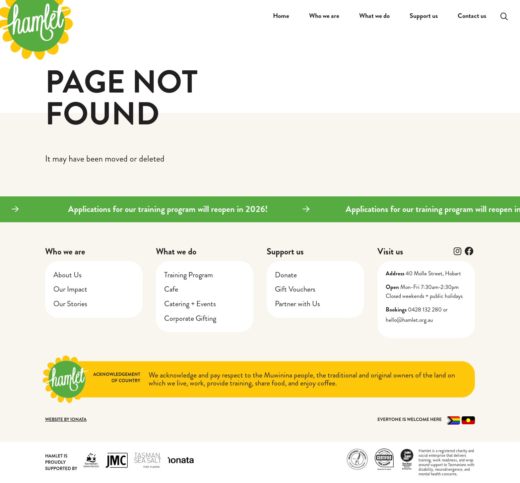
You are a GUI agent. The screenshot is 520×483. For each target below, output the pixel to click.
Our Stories (70, 304)
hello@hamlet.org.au (409, 320)
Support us (285, 251)
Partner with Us (297, 304)
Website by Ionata (66, 419)
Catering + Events (190, 304)
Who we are (65, 251)
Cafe (171, 289)
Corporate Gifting (190, 318)
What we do (176, 251)
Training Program (188, 275)
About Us (67, 275)
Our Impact (70, 289)
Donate (286, 275)
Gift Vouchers (295, 289)
